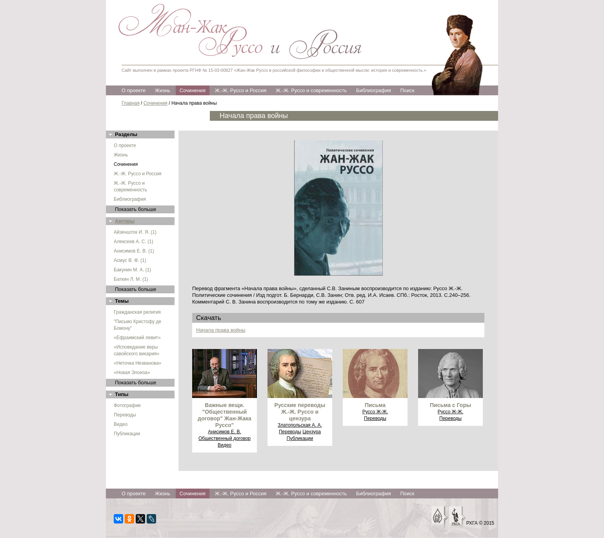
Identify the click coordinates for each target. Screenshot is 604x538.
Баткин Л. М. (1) (131, 279)
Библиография (373, 90)
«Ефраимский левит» (137, 337)
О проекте (134, 90)
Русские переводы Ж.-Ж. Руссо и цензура (300, 412)
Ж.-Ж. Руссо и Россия (241, 90)
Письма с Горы (450, 405)
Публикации (127, 433)
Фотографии (127, 405)
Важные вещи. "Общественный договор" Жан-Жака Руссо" (224, 415)
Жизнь (162, 90)
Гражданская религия (137, 312)
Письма (375, 405)
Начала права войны (221, 330)
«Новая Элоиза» (132, 372)
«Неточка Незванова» (138, 363)
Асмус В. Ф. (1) (130, 260)
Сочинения (193, 90)
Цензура (311, 431)
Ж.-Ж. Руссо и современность (311, 90)
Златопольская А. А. (300, 425)
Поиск (407, 90)
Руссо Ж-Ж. (375, 411)
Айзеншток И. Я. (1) (135, 232)
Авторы (125, 221)
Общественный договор (224, 438)
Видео (120, 424)
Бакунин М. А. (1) (132, 270)
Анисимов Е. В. (224, 431)
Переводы (125, 415)
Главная (131, 103)
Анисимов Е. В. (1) (134, 251)
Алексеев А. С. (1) (133, 241)
